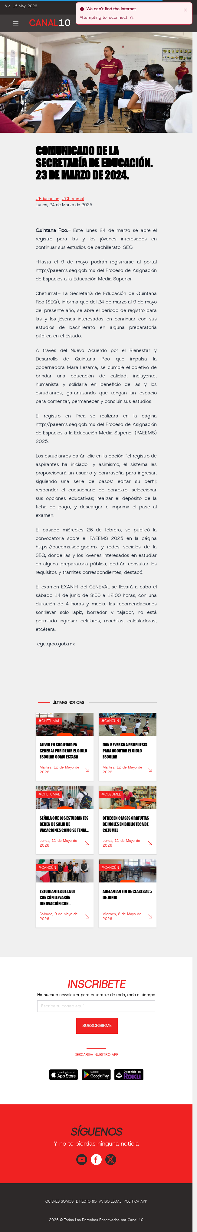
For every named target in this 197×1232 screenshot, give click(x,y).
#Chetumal (73, 196)
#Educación (47, 196)
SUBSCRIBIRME (97, 1026)
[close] (185, 10)
